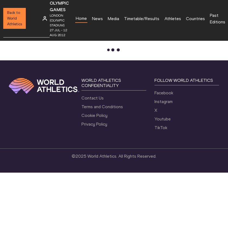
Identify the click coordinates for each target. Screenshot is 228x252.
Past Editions (217, 18)
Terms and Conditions (102, 106)
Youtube (162, 119)
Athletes (172, 18)
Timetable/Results (141, 18)
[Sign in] (45, 18)
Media (113, 18)
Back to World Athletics (14, 18)
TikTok (160, 127)
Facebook (163, 92)
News (97, 18)
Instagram (163, 101)
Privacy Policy (94, 124)
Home (81, 18)
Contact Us (92, 98)
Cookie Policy (94, 115)
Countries (195, 18)
